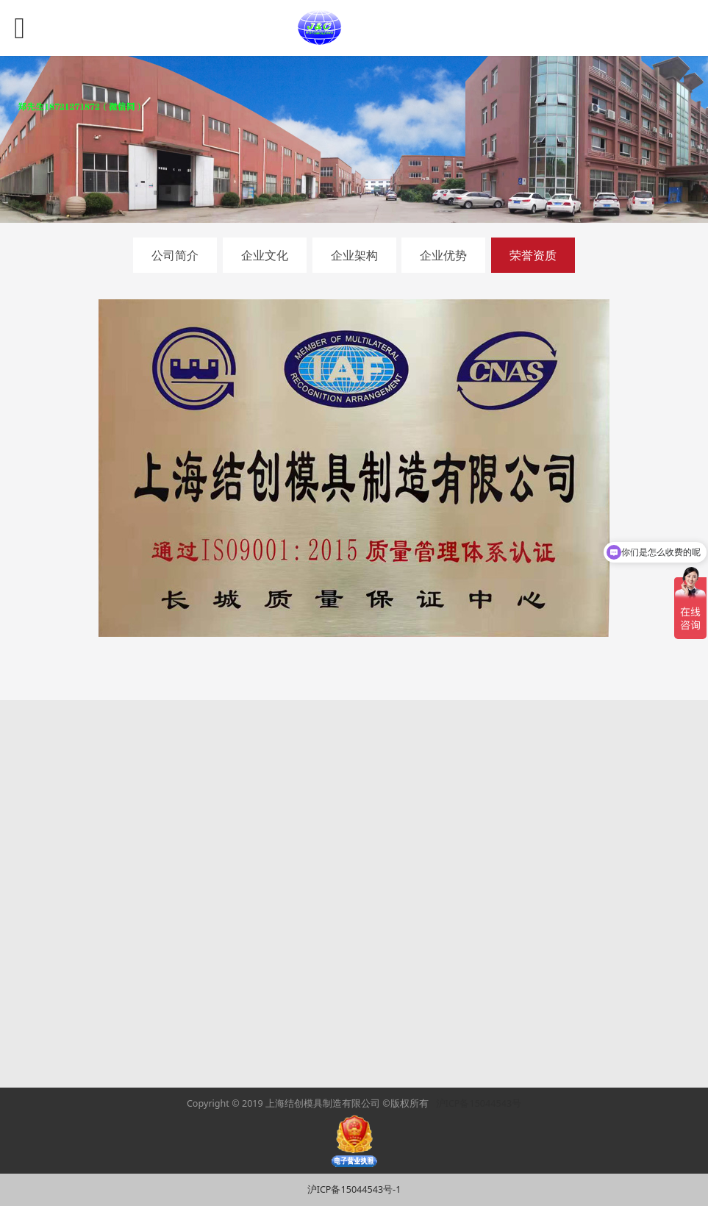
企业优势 (443, 255)
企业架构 (354, 255)
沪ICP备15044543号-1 (354, 1189)
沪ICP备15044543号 (478, 1103)
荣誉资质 (533, 255)
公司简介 (175, 255)
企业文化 (264, 255)
